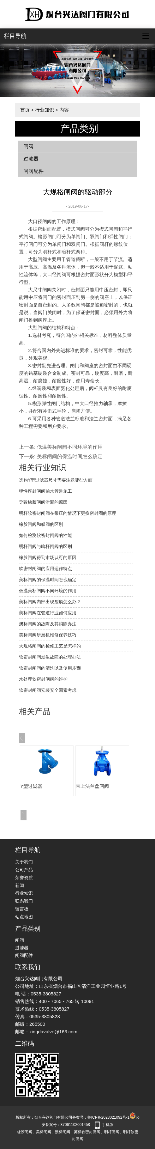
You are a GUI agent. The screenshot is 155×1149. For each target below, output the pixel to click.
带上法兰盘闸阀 (92, 786)
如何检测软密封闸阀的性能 (45, 535)
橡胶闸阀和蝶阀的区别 (41, 524)
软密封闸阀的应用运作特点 (45, 568)
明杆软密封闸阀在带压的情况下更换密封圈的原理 (67, 513)
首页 (25, 109)
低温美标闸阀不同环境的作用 (70, 447)
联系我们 (24, 900)
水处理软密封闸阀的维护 (43, 679)
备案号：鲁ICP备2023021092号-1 (100, 1117)
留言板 (21, 908)
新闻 (19, 885)
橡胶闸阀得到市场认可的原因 (47, 557)
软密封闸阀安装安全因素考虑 (47, 690)
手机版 (107, 1124)
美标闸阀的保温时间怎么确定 (70, 456)
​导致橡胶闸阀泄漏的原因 (43, 502)
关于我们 (24, 861)
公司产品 (24, 869)
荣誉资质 (24, 877)
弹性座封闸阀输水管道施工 (45, 491)
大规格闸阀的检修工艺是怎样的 (50, 645)
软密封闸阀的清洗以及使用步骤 (50, 668)
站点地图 (24, 916)
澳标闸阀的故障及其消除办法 (47, 623)
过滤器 (31, 158)
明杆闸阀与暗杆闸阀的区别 (45, 546)
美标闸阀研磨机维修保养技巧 (47, 634)
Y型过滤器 (31, 786)
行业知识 (44, 109)
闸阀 (28, 146)
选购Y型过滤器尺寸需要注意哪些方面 (55, 480)
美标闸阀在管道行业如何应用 (47, 612)
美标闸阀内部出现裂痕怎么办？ (50, 601)
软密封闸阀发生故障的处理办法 (50, 657)
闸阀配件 (33, 171)
